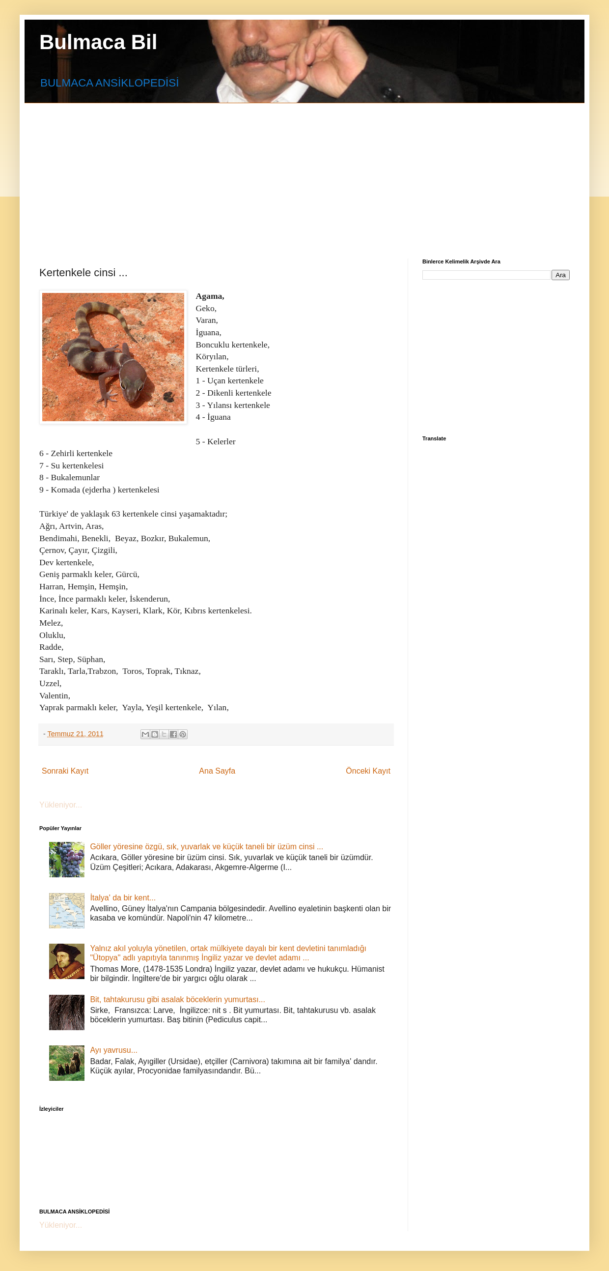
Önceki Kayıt (368, 771)
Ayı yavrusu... (114, 1050)
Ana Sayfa (217, 771)
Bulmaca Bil (98, 42)
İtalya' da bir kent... (123, 898)
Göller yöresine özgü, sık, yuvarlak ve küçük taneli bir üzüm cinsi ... (206, 846)
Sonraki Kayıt (65, 771)
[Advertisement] (218, 172)
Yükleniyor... (60, 805)
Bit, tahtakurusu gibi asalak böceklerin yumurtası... (177, 999)
